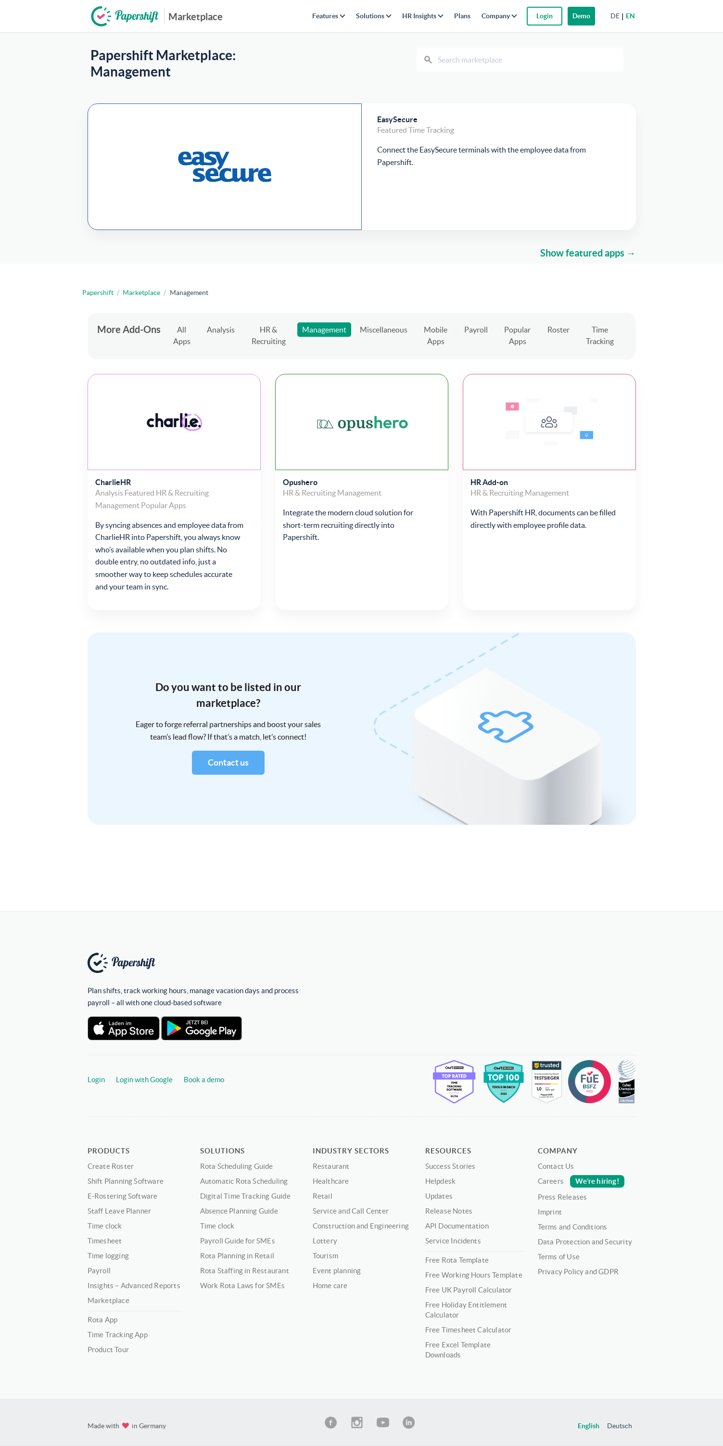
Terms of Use (559, 1257)
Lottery (325, 1241)
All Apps (181, 335)
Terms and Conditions (573, 1227)
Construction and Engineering (361, 1226)
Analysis (221, 329)
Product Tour (108, 1349)
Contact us (228, 762)
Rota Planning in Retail (237, 1256)
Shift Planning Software (126, 1181)
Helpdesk (440, 1181)
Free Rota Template (457, 1260)
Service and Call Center (351, 1211)
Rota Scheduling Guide (236, 1166)
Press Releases (562, 1197)
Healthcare (331, 1181)
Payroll (476, 329)
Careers (581, 1181)
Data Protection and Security (585, 1242)
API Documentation (457, 1226)
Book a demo (204, 1079)
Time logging (108, 1256)
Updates (439, 1196)
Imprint (550, 1212)
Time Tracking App (118, 1335)
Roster (558, 329)
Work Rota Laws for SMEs (242, 1285)
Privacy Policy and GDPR (578, 1271)
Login (96, 1079)
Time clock (105, 1226)
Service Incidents (453, 1241)
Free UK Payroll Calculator (468, 1290)
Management (324, 329)
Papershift (98, 292)
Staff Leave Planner (120, 1211)
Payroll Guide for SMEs (237, 1241)
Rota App (103, 1320)
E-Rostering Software (123, 1196)
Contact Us (556, 1166)
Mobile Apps (435, 335)
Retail (322, 1196)
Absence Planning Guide (239, 1211)
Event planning (337, 1271)
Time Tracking (600, 335)
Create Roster (111, 1166)
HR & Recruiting (269, 335)
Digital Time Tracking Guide (245, 1196)
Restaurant (331, 1166)
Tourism (325, 1256)
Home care (330, 1285)
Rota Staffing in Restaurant (244, 1271)
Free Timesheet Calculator (468, 1330)
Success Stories (450, 1166)
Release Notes (449, 1211)
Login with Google (144, 1079)
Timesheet (105, 1241)
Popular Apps (517, 335)
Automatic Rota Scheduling (244, 1181)
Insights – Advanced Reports (134, 1285)
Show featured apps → (588, 252)
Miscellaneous (383, 329)
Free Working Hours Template (473, 1275)
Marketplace (195, 16)
